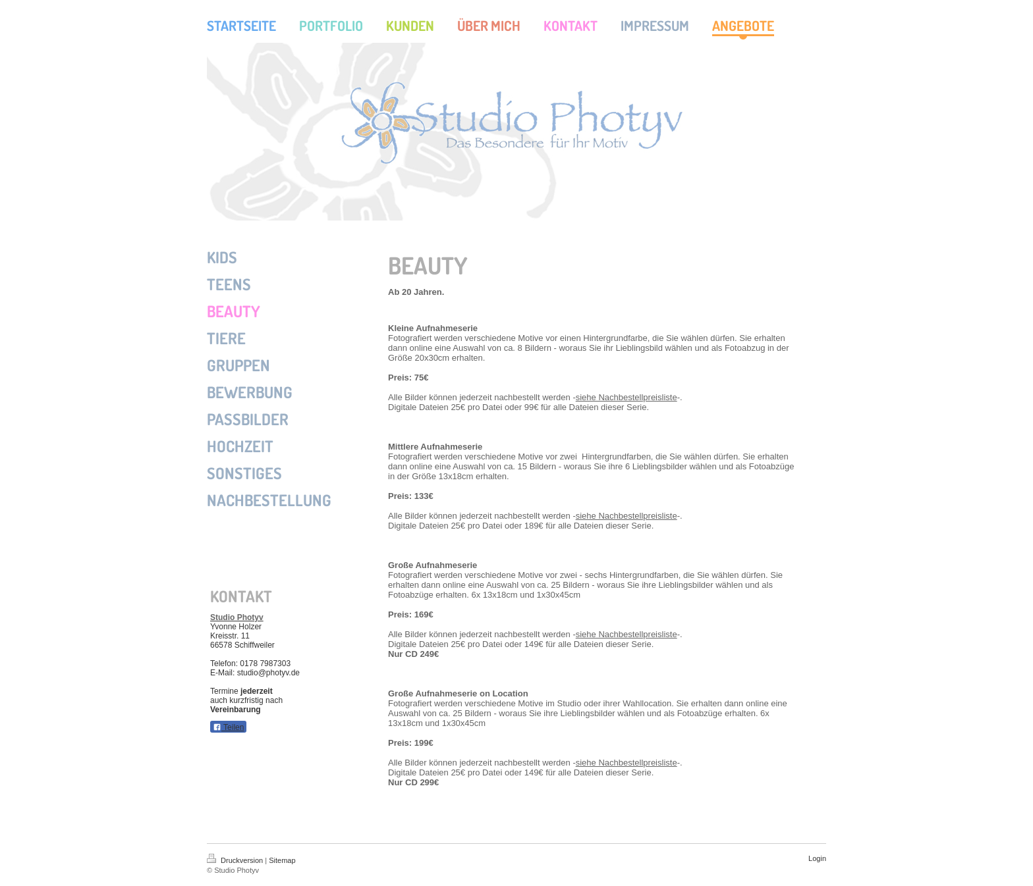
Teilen (228, 727)
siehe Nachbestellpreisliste (626, 397)
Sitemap (282, 860)
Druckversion (236, 860)
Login (817, 858)
